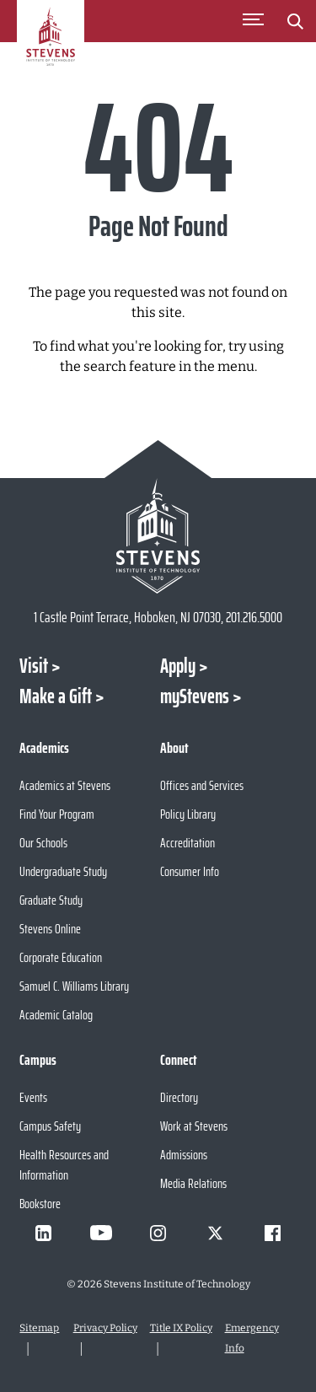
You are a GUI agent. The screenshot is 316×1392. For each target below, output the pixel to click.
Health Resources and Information (64, 1164)
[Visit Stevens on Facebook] (273, 1232)
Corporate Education (60, 957)
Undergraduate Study (63, 871)
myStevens (194, 696)
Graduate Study (51, 900)
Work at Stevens (194, 1126)
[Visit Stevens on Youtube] (101, 1232)
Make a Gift (55, 696)
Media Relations (193, 1183)
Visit (33, 666)
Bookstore (40, 1203)
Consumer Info (189, 871)
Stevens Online (50, 928)
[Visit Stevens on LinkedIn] (43, 1232)
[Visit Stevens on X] (215, 1232)
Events (33, 1097)
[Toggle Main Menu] (253, 21)
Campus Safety (50, 1126)
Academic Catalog (56, 1014)
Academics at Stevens (64, 785)
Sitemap (39, 1328)
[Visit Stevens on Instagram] (158, 1232)
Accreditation (187, 842)
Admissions (183, 1154)
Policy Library (188, 814)
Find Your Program (56, 814)
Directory (179, 1097)
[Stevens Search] (295, 21)
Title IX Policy (181, 1328)
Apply (177, 666)
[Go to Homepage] (50, 45)
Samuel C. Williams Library (74, 986)
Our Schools (43, 842)
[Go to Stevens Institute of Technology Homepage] (157, 536)
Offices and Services (202, 785)
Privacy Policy (105, 1328)
